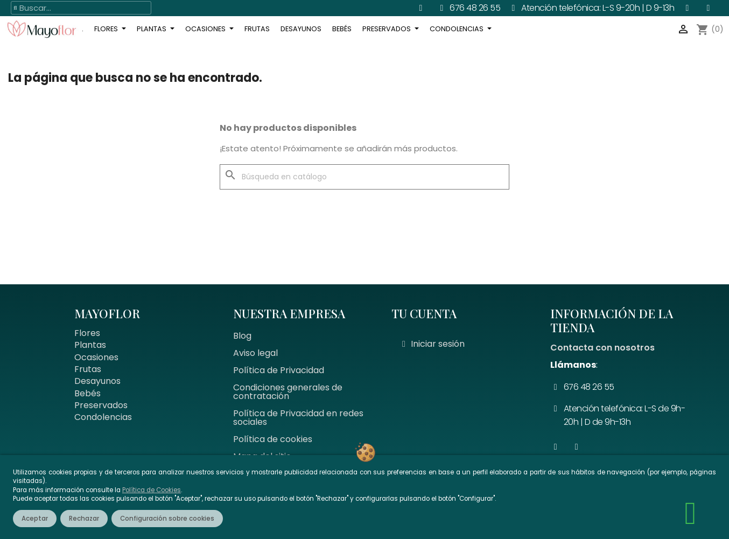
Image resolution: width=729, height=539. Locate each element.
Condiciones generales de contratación (287, 391)
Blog (242, 336)
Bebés (87, 393)
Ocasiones (96, 357)
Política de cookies (272, 439)
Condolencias (103, 417)
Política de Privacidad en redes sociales (298, 417)
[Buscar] (364, 177)
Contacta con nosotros (602, 347)
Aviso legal (255, 353)
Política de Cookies (151, 490)
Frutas (87, 369)
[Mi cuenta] (433, 344)
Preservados (101, 405)
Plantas (90, 345)
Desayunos (97, 381)
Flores (87, 333)
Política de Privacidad (278, 370)
